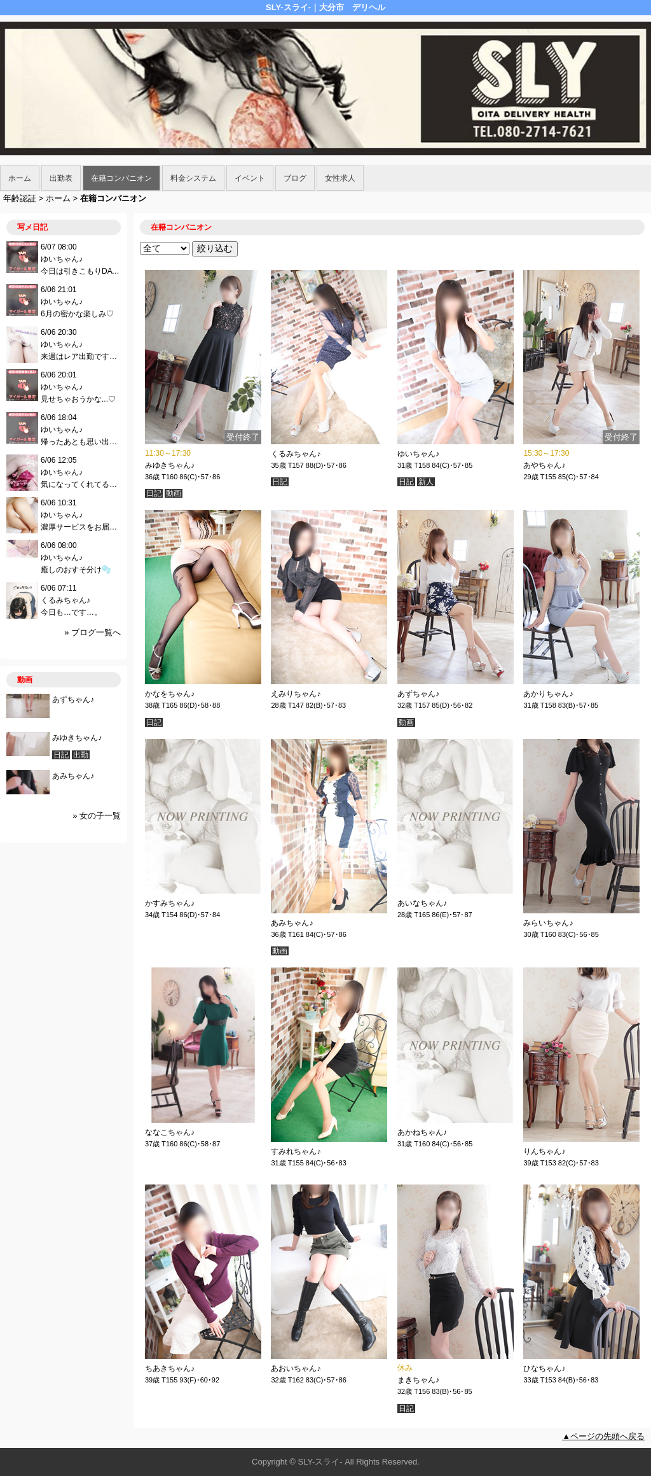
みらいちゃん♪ (548, 922)
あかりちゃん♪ (548, 693)
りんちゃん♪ (544, 1151)
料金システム (193, 178)
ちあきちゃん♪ (170, 1368)
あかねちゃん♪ (422, 1132)
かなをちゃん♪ (170, 693)
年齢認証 (19, 198)
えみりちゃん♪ (295, 693)
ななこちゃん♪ (170, 1132)
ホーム (19, 178)
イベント (250, 178)
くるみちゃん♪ (295, 453)
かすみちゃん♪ (170, 903)
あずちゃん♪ (418, 693)
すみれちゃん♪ (295, 1151)
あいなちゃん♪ (422, 903)
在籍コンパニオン (121, 178)
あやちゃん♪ (544, 465)
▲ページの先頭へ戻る (603, 1436)
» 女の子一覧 (96, 815)
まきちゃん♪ (418, 1379)
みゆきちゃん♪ (170, 465)
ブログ (295, 178)
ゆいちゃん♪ (418, 453)
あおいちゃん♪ (295, 1368)
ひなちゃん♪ (544, 1368)
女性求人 (340, 178)
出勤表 (61, 178)
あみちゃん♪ (292, 922)
